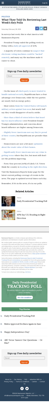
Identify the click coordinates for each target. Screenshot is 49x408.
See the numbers (24, 297)
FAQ (25, 379)
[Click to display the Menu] (3, 3)
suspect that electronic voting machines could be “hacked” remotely (23, 54)
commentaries (16, 260)
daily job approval (22, 46)
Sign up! (24, 80)
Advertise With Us (36, 379)
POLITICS (6, 16)
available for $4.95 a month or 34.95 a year (24, 262)
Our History (18, 379)
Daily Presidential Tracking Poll (32, 201)
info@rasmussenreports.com (14, 395)
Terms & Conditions (22, 382)
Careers (34, 382)
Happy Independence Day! (16, 332)
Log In (44, 3)
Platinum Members (30, 267)
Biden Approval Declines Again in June (22, 324)
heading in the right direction (33, 167)
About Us (8, 379)
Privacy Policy (8, 382)
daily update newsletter (39, 254)
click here (28, 272)
